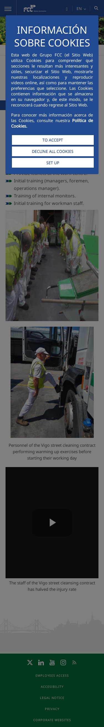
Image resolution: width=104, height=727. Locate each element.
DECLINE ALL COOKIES (52, 151)
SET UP (52, 162)
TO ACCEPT (52, 140)
